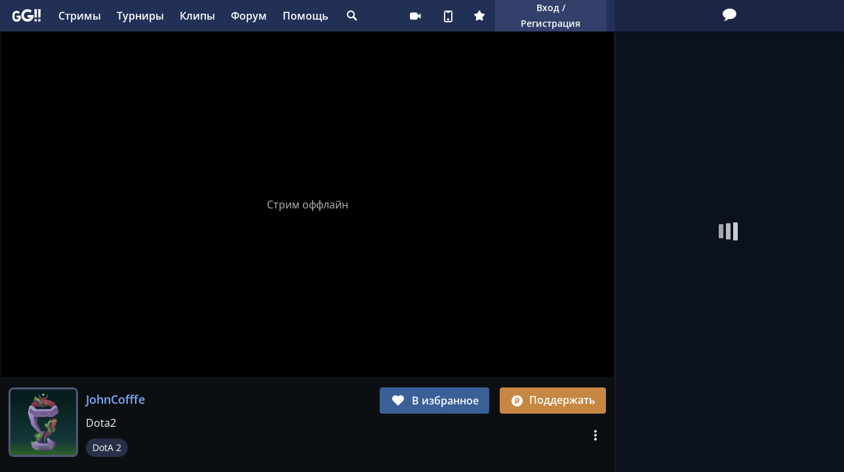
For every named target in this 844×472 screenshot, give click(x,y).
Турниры (140, 16)
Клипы (197, 16)
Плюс (479, 16)
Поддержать (552, 400)
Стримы (79, 16)
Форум (249, 16)
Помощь (306, 16)
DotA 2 (106, 447)
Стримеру (415, 16)
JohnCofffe (115, 399)
